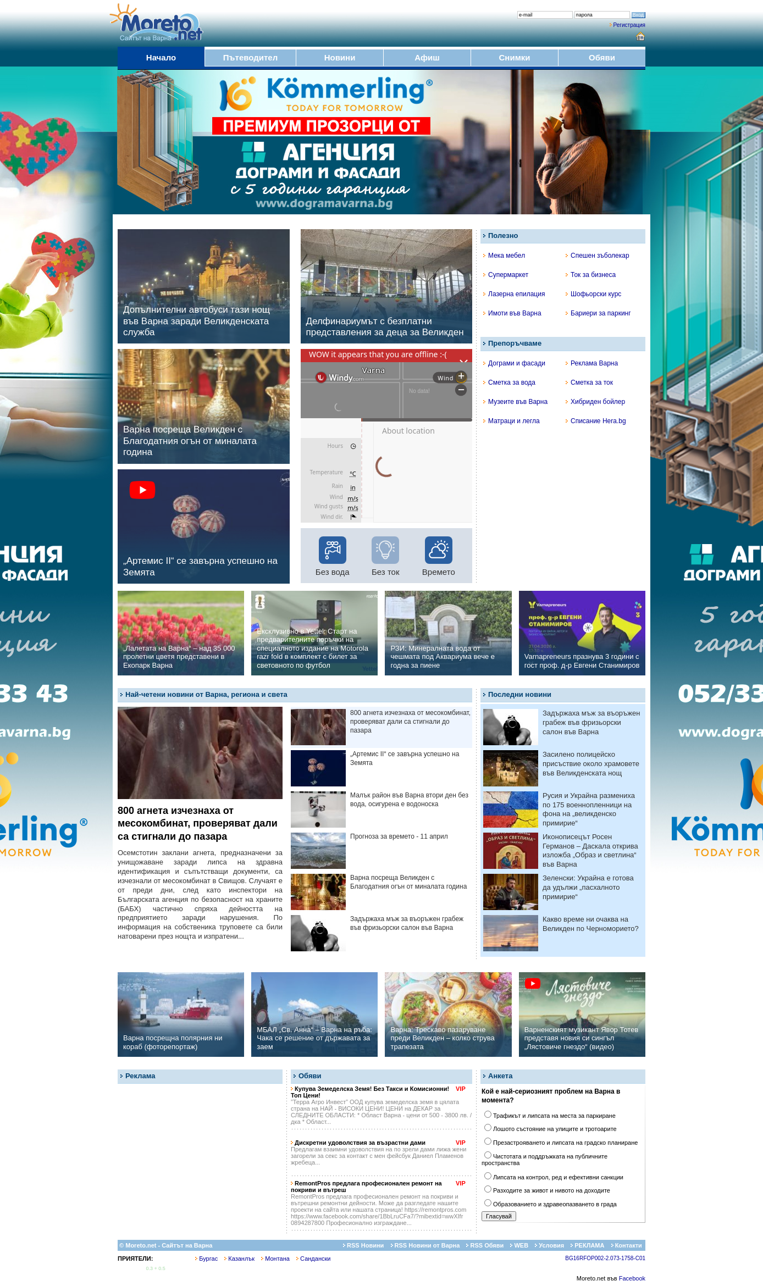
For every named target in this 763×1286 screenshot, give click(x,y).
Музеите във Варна (515, 402)
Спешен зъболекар (597, 255)
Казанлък (239, 1258)
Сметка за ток (589, 382)
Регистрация (629, 25)
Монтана (275, 1258)
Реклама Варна (592, 363)
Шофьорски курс (593, 294)
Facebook (632, 1278)
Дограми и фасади (514, 363)
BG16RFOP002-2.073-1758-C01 (605, 1258)
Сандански (313, 1258)
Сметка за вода (509, 382)
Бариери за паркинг (598, 313)
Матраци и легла (511, 421)
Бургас (206, 1258)
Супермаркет (505, 275)
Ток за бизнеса (591, 275)
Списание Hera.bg (596, 421)
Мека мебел (504, 255)
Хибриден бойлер (595, 402)
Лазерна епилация (514, 294)
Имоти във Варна (512, 313)
